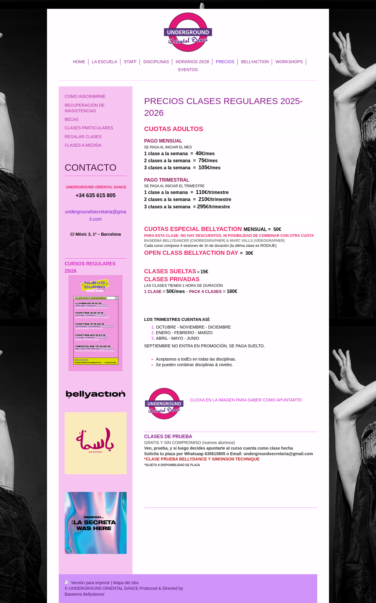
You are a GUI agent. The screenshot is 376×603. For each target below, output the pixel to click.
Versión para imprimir (88, 582)
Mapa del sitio (126, 582)
